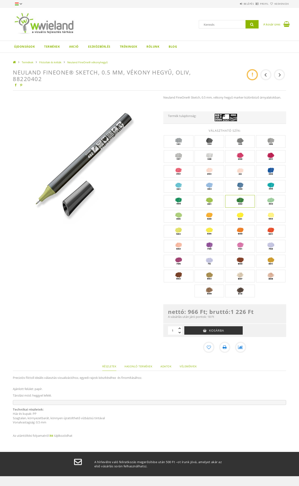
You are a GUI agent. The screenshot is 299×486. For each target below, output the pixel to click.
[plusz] (179, 328)
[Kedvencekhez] (208, 347)
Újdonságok (24, 47)
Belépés (236, 3)
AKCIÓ (74, 47)
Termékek (52, 47)
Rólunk (152, 47)
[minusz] (179, 332)
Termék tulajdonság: (182, 116)
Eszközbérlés (99, 47)
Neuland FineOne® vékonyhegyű (87, 62)
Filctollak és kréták (50, 62)
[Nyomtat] (224, 347)
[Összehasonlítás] (240, 347)
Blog (173, 47)
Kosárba (216, 330)
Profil (256, 3)
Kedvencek (279, 3)
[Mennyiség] (172, 330)
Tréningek (128, 47)
